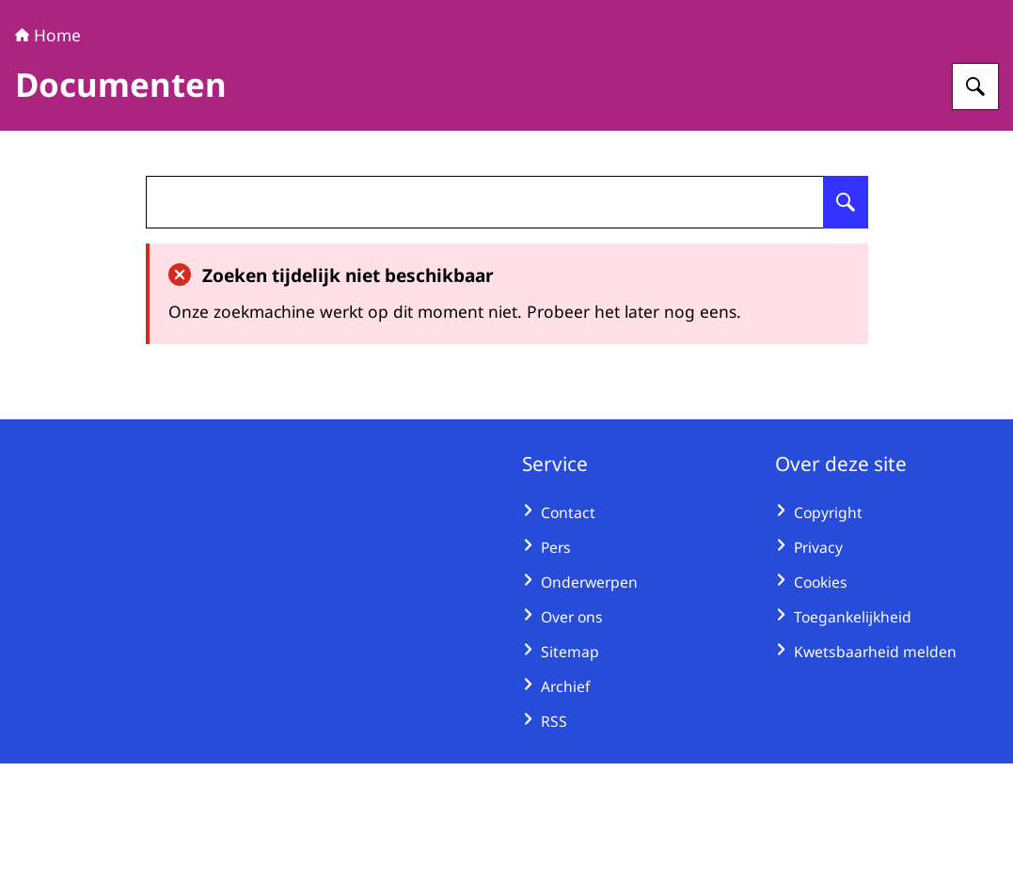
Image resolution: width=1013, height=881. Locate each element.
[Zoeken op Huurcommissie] (975, 204)
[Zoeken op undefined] (845, 319)
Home (48, 152)
